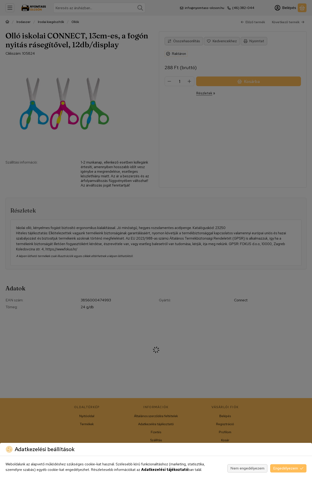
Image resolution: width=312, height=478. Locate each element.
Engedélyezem (288, 468)
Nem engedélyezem (247, 468)
